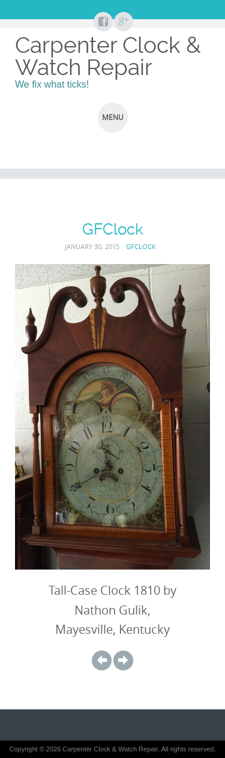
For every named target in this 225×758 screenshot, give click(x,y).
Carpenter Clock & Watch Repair (108, 56)
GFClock (141, 246)
